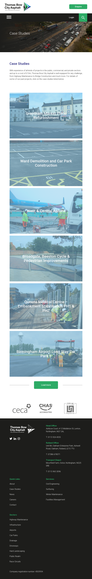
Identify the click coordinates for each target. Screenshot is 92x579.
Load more (46, 385)
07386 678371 (54, 454)
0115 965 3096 (54, 471)
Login (71, 17)
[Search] (83, 17)
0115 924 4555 (54, 437)
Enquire (78, 6)
